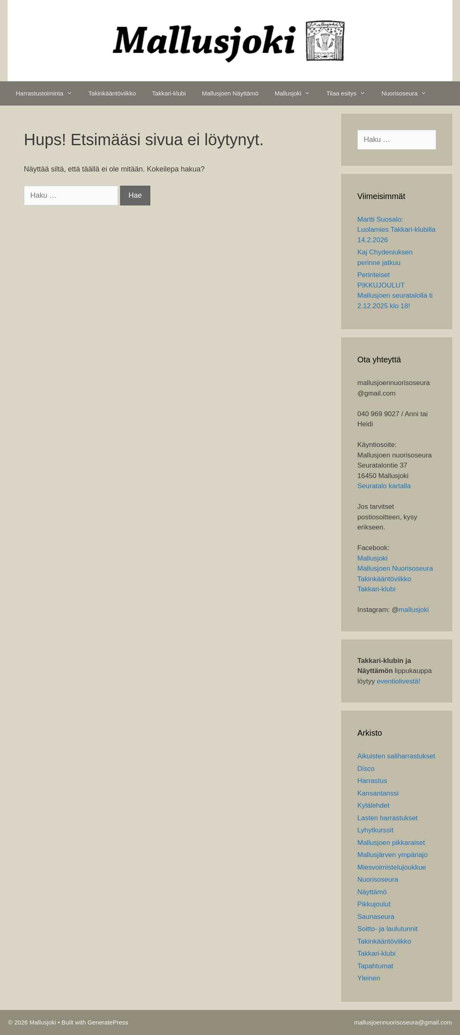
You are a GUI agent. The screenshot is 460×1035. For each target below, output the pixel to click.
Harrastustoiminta (48, 93)
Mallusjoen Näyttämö (230, 93)
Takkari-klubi (169, 93)
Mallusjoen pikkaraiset (391, 843)
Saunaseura (376, 917)
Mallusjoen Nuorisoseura (395, 568)
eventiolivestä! (398, 681)
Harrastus (372, 781)
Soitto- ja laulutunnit (387, 929)
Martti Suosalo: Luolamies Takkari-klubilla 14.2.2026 (396, 230)
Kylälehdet (373, 805)
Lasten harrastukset (387, 818)
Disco (366, 769)
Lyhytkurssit (375, 830)
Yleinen (368, 978)
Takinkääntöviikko (112, 93)
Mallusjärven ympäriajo (392, 855)
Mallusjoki (297, 93)
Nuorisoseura (408, 93)
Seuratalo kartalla (384, 486)
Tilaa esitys (349, 93)
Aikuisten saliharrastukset (396, 756)
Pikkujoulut (373, 904)
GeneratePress (107, 1022)
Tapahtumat (375, 966)
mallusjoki (414, 610)
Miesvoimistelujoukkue (391, 867)
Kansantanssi (378, 793)
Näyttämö (372, 892)
